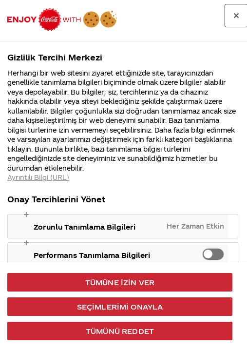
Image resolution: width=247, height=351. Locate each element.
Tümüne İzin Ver (119, 282)
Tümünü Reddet (120, 331)
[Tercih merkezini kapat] (236, 15)
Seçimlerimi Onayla (120, 306)
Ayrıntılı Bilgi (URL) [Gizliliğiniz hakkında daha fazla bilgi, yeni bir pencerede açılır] (38, 177)
